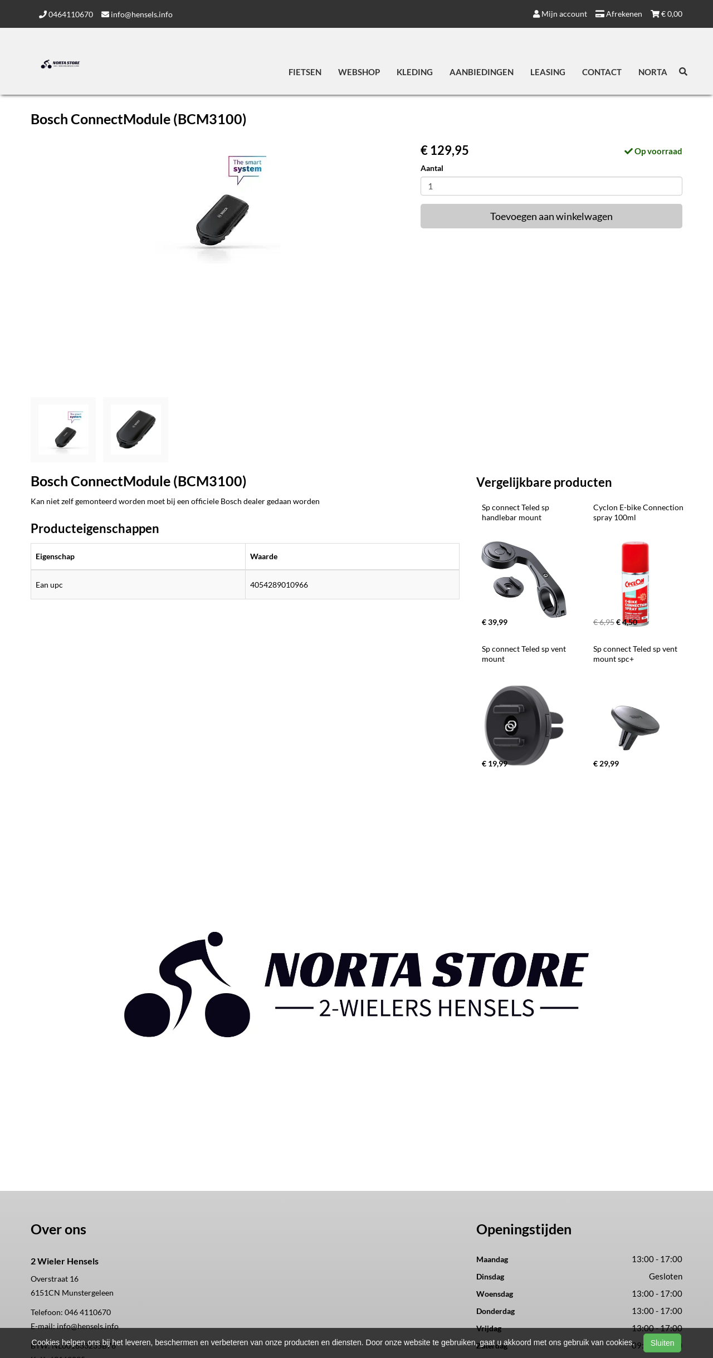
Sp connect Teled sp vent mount (525, 653)
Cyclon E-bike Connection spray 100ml (639, 512)
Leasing (547, 72)
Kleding (415, 72)
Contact (602, 72)
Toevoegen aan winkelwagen (551, 216)
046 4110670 (88, 1312)
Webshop (359, 72)
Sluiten (663, 1343)
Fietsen (305, 72)
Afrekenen (618, 13)
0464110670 (66, 14)
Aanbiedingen (482, 72)
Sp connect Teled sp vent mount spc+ (636, 653)
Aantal (432, 168)
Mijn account (560, 13)
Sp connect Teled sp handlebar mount (516, 512)
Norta (652, 72)
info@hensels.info (137, 14)
